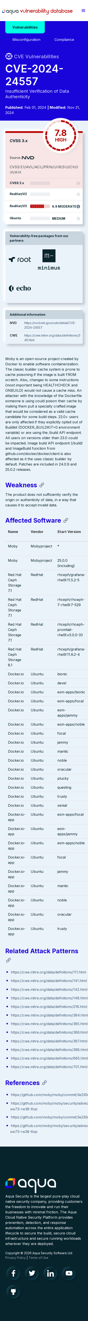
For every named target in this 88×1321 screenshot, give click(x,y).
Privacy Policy (15, 1257)
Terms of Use (38, 1257)
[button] (83, 10)
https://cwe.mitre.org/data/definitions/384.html (49, 1015)
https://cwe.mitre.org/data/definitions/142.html (49, 989)
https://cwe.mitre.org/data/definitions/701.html (49, 1067)
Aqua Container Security (30, 1186)
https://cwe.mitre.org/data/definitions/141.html (49, 981)
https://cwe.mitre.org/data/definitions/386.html (49, 1032)
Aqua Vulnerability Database (37, 11)
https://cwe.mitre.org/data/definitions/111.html (48, 972)
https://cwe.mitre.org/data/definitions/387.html (49, 1041)
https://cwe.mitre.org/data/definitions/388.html (49, 1049)
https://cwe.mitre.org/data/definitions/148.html (49, 998)
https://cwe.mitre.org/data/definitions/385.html (49, 1024)
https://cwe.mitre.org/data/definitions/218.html (49, 1006)
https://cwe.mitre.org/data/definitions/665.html (49, 1058)
